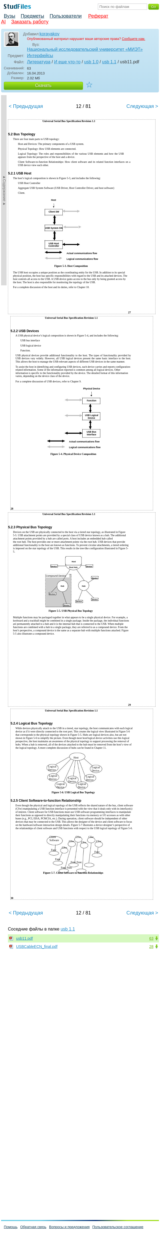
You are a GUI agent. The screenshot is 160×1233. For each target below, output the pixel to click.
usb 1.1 (109, 62)
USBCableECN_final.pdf (37, 946)
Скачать (43, 85)
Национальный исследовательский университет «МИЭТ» (85, 49)
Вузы (9, 16)
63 (151, 938)
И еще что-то (67, 62)
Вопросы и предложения (69, 1227)
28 (151, 946)
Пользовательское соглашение (117, 1227)
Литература (38, 62)
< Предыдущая (26, 106)
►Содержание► (4, 190)
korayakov (49, 34)
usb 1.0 (91, 62)
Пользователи (65, 16)
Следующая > (142, 106)
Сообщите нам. (133, 38)
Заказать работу (30, 21)
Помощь (10, 1227)
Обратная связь (33, 1227)
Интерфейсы (40, 55)
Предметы (32, 16)
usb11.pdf (24, 938)
